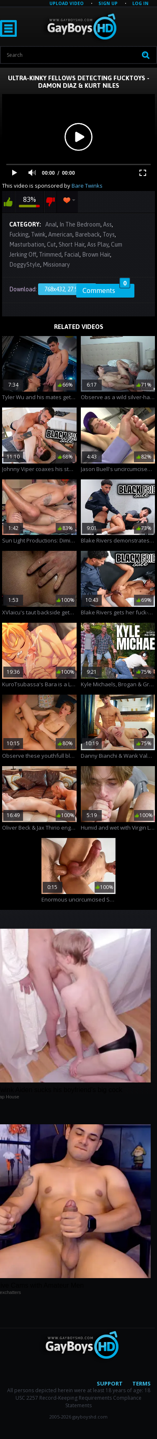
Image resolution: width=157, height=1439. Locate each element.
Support (110, 1383)
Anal (51, 224)
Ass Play (97, 244)
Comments (106, 289)
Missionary (56, 264)
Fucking (18, 234)
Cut (51, 244)
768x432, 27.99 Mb (67, 289)
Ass (107, 224)
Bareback (87, 234)
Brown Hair (96, 254)
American (60, 234)
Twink (38, 234)
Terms (141, 1383)
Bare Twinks (87, 185)
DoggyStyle (24, 264)
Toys (109, 234)
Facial (72, 254)
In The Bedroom (79, 224)
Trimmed (50, 254)
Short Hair (72, 244)
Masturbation (26, 244)
